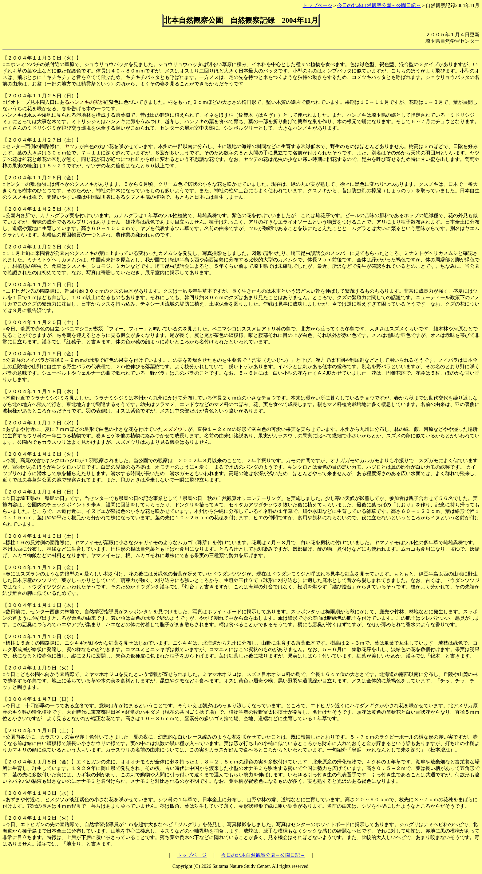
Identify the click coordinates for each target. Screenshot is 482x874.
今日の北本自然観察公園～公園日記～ (379, 5)
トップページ (317, 5)
